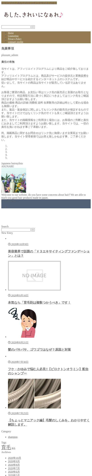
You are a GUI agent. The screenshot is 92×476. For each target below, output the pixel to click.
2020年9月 (14, 461)
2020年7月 (14, 468)
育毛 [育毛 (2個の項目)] (6, 447)
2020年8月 (14, 464)
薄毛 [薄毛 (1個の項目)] (13, 448)
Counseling (13, 36)
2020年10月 (14, 458)
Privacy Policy (15, 39)
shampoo (13, 437)
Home (11, 33)
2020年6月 (14, 471)
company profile (15, 42)
